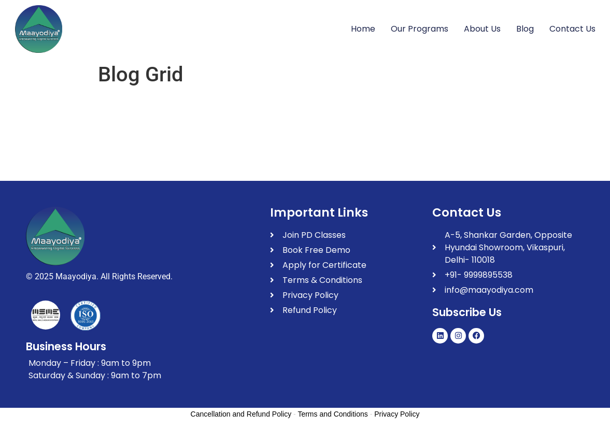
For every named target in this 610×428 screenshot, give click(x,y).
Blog (525, 29)
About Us (482, 29)
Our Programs (419, 29)
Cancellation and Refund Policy (241, 414)
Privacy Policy (396, 414)
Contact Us (572, 29)
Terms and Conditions (332, 414)
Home (363, 29)
